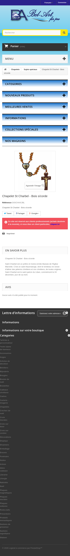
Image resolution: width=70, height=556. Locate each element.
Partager (20, 213)
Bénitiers (4, 368)
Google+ (34, 213)
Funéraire (4, 456)
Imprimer (11, 233)
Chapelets (4, 407)
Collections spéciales (21, 129)
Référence (6, 202)
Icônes (3, 464)
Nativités (4, 482)
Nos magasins (15, 141)
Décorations (5, 437)
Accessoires (5, 353)
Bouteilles (4, 386)
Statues (3, 537)
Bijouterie (4, 371)
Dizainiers (4, 445)
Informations (15, 118)
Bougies (4, 375)
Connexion (62, 2)
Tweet (7, 213)
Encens (3, 452)
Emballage (5, 449)
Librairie (4, 475)
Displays (4, 441)
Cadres (3, 396)
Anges (3, 357)
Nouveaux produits (19, 95)
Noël (2, 486)
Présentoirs (5, 514)
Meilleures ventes (18, 106)
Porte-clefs (5, 510)
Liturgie (3, 478)
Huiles (3, 460)
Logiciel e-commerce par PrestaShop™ (25, 548)
